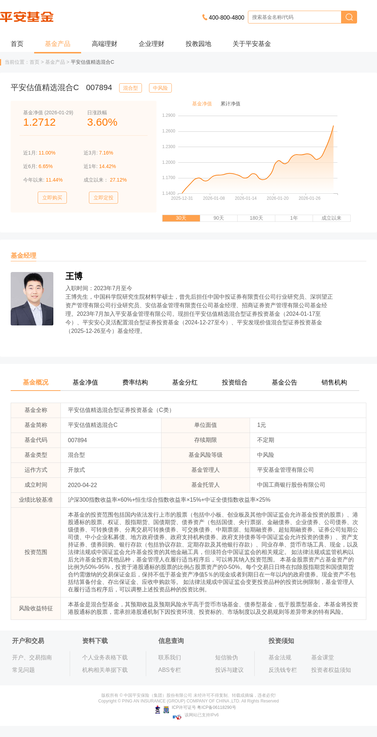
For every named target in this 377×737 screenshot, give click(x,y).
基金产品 (57, 43)
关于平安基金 (252, 43)
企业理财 (151, 43)
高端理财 (104, 43)
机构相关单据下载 (105, 670)
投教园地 (198, 43)
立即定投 (103, 197)
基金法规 (280, 657)
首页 (17, 43)
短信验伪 (226, 657)
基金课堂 (322, 657)
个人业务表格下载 (105, 657)
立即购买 (52, 197)
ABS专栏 (169, 670)
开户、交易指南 (32, 657)
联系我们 (169, 657)
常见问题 (23, 670)
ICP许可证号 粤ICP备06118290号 (195, 707)
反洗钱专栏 (283, 670)
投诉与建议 (229, 670)
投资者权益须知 (331, 670)
